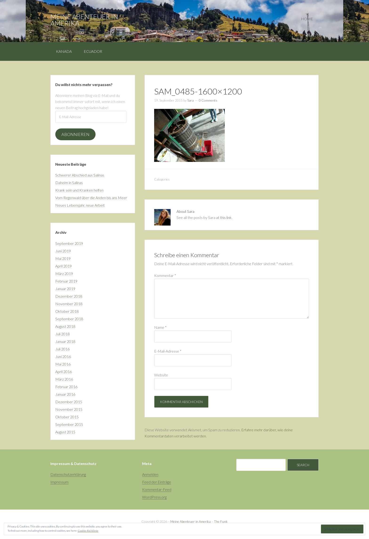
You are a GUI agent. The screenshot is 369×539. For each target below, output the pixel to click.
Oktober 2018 (67, 311)
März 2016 (64, 379)
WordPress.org (154, 497)
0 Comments (208, 100)
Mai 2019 (63, 258)
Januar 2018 (65, 341)
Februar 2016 (66, 386)
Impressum (59, 482)
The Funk (221, 521)
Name (160, 327)
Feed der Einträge (156, 482)
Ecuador (93, 51)
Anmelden (150, 474)
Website (161, 375)
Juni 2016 (63, 356)
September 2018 (69, 319)
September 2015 (69, 424)
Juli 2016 (62, 349)
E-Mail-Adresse (167, 351)
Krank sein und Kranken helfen (79, 190)
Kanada (64, 51)
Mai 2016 (63, 364)
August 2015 (65, 432)
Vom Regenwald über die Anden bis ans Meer (91, 197)
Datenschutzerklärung (68, 474)
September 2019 (69, 243)
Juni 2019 (63, 251)
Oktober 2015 (67, 417)
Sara (190, 100)
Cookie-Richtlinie (88, 530)
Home (307, 18)
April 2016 (63, 371)
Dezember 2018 (68, 296)
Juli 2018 (62, 334)
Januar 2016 (65, 394)
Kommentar (165, 275)
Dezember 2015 (68, 401)
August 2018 (65, 326)
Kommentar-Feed (156, 489)
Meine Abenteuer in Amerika (84, 19)
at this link (224, 217)
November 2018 (68, 303)
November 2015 (68, 409)
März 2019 (64, 273)
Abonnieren (75, 134)
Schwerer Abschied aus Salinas (79, 175)
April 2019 (63, 266)
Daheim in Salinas (69, 182)
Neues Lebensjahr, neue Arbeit (80, 205)
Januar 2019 (65, 288)
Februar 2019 (66, 281)
